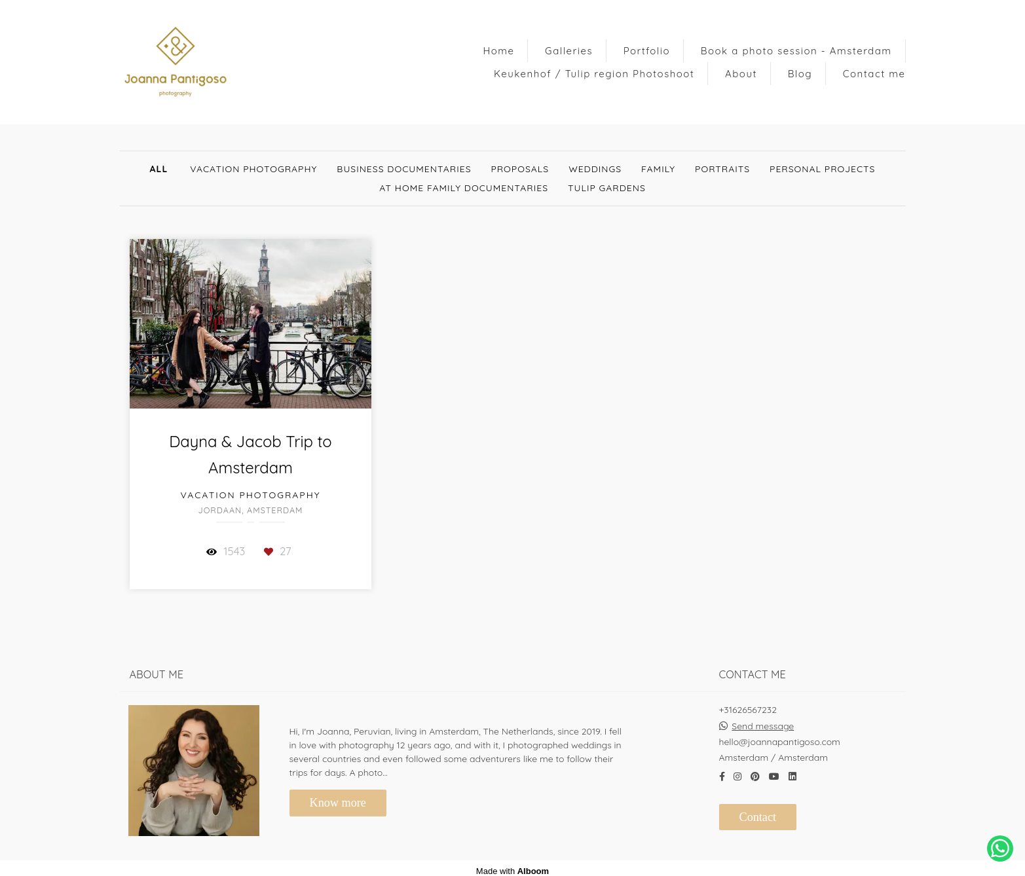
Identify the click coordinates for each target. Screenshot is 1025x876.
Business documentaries (404, 168)
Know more (338, 796)
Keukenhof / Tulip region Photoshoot (594, 73)
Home (498, 51)
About (741, 73)
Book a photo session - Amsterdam (796, 51)
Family (658, 168)
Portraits (722, 168)
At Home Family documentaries (463, 187)
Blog (800, 73)
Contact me (874, 73)
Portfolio (647, 51)
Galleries (569, 51)
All (159, 168)
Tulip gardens (607, 187)
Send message (763, 720)
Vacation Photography (253, 168)
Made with (512, 865)
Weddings (595, 168)
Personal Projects (822, 168)
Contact (758, 811)
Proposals (520, 168)
